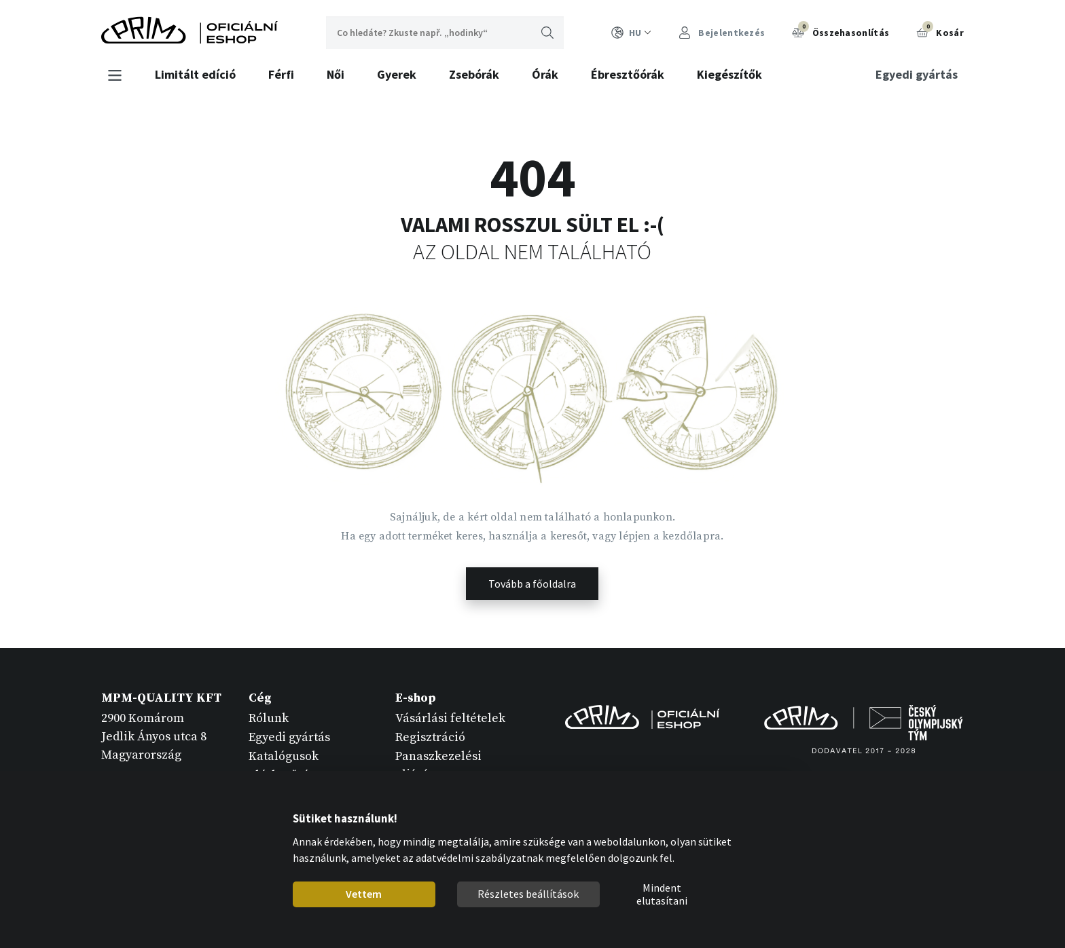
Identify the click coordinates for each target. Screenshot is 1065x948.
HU (631, 32)
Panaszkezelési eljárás (438, 765)
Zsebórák (474, 74)
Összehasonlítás (840, 31)
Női (335, 74)
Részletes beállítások (528, 893)
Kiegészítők (729, 74)
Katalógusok (284, 756)
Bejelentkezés (722, 32)
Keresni (547, 32)
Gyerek (396, 74)
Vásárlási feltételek (450, 718)
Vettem (364, 893)
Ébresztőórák (627, 74)
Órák (545, 74)
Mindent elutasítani (661, 894)
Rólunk (269, 718)
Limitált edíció (195, 74)
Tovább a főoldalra (532, 583)
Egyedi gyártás (917, 74)
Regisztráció (430, 737)
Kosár (940, 31)
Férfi (281, 74)
